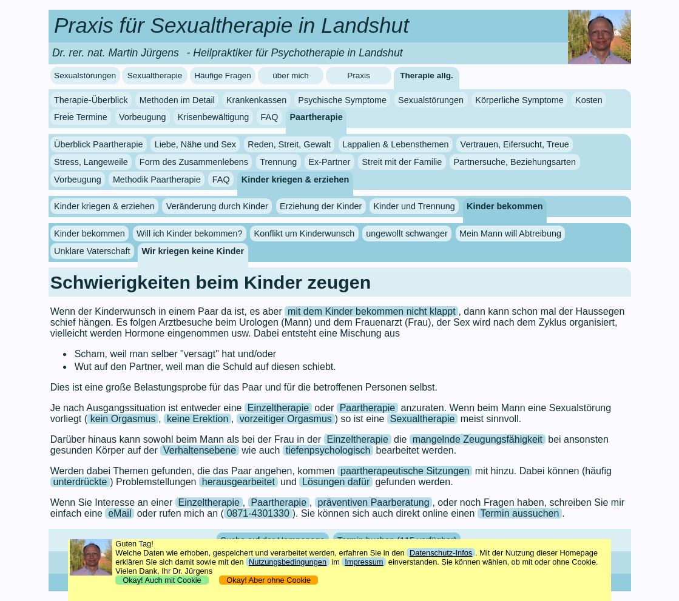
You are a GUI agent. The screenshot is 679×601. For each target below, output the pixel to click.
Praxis (358, 75)
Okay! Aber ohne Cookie (268, 580)
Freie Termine (80, 117)
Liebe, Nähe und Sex (195, 144)
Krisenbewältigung (213, 117)
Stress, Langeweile (91, 162)
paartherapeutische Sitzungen (405, 471)
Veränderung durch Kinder (217, 206)
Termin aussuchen (520, 513)
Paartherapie (316, 117)
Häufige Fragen (222, 75)
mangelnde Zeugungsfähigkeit (477, 439)
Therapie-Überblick (91, 100)
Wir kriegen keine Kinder (193, 251)
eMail (119, 513)
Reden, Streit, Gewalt (289, 144)
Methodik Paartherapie (157, 179)
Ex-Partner (329, 162)
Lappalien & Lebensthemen (395, 144)
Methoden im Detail (177, 100)
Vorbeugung (142, 117)
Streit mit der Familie (402, 162)
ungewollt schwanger (406, 233)
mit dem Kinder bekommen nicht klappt (372, 311)
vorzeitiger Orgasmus (286, 419)
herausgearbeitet (238, 482)
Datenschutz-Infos (441, 552)
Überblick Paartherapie (98, 144)
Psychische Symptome (342, 100)
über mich (290, 75)
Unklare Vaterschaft (92, 251)
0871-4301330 (258, 513)
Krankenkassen (256, 100)
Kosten (589, 100)
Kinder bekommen (505, 206)
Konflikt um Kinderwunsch (304, 233)
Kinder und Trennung (413, 206)
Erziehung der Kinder (321, 206)
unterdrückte (80, 482)
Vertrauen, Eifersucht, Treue (515, 144)
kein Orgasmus (123, 419)
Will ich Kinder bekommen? (189, 233)
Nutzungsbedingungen (287, 561)
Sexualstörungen (85, 75)
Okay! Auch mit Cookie (162, 580)
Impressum (364, 561)
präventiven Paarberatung (374, 502)
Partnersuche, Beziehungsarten (515, 162)
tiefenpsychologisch (328, 450)
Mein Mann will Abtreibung (510, 233)
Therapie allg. (426, 75)
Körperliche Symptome (519, 100)
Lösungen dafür (336, 482)
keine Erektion (197, 419)
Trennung (278, 162)
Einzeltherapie (278, 408)
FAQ (270, 117)
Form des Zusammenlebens (194, 162)
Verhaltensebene (199, 450)
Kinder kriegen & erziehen (296, 179)
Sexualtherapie (155, 75)
